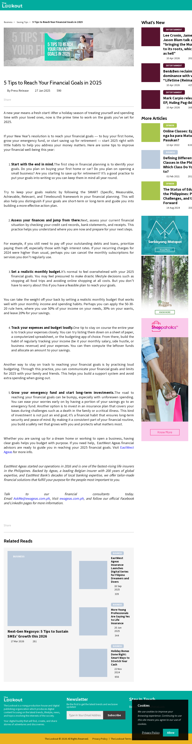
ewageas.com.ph (71, 498)
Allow (170, 733)
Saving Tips (22, 22)
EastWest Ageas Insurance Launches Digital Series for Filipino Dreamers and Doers (120, 569)
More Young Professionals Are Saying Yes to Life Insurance (120, 616)
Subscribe (114, 715)
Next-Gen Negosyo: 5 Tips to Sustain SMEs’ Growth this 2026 (38, 634)
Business (8, 22)
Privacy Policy (99, 738)
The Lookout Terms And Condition (129, 738)
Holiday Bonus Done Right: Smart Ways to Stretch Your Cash (120, 657)
